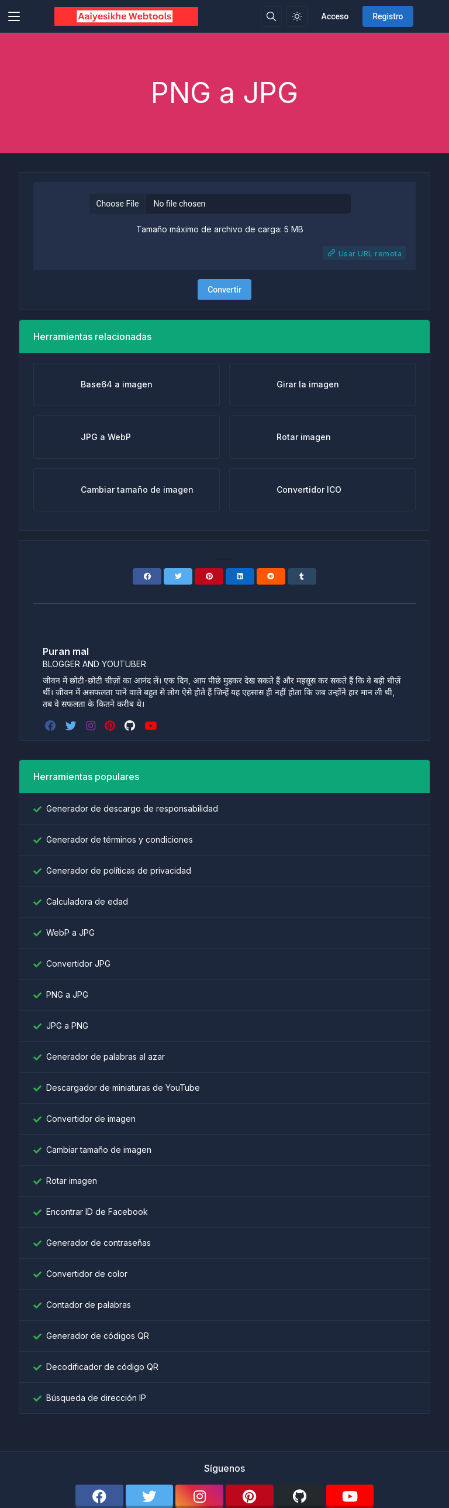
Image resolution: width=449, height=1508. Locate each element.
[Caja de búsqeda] (271, 16)
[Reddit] (271, 576)
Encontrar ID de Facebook (97, 1212)
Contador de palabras (88, 1305)
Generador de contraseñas (98, 1243)
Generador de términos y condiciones (119, 839)
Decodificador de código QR (102, 1367)
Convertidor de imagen (91, 1119)
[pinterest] (111, 726)
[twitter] (72, 726)
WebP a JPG (70, 932)
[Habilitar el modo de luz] (297, 16)
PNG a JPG (67, 994)
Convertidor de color (86, 1274)
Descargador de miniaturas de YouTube (123, 1088)
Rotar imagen (71, 1181)
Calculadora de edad (87, 901)
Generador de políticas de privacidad (118, 870)
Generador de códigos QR (97, 1336)
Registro (387, 16)
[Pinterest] (209, 576)
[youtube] (151, 726)
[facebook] (52, 726)
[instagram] (92, 726)
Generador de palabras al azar (105, 1057)
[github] (131, 726)
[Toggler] (14, 16)
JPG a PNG (67, 1025)
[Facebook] (147, 576)
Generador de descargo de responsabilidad (132, 808)
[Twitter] (178, 576)
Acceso (335, 16)
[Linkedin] (240, 576)
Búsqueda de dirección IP (96, 1398)
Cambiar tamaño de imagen (98, 1150)
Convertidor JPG (78, 963)
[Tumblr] (302, 576)
